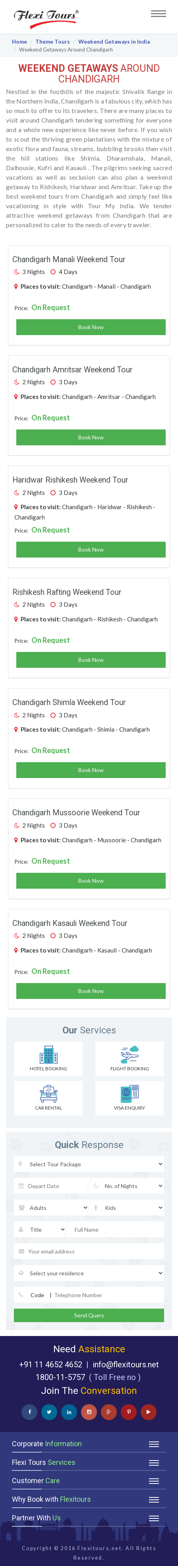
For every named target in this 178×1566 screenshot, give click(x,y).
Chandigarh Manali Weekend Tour (69, 259)
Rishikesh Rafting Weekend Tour (67, 592)
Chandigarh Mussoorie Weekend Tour (76, 812)
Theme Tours (52, 41)
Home (19, 41)
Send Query (89, 1315)
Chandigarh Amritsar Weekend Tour (72, 369)
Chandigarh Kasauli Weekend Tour (70, 923)
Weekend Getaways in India (114, 41)
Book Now (91, 327)
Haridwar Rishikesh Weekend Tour (70, 480)
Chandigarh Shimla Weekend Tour (69, 702)
